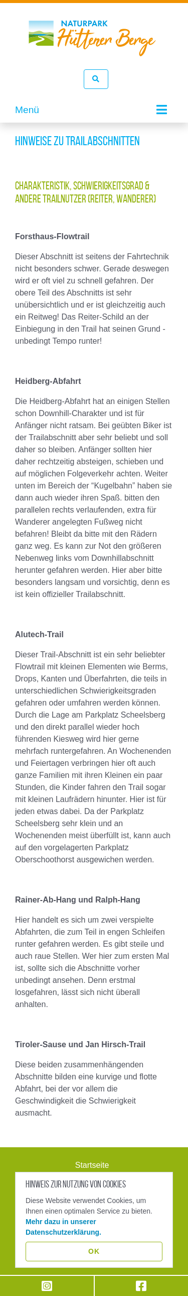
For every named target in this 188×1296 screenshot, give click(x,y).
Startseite (92, 1165)
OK (94, 1251)
